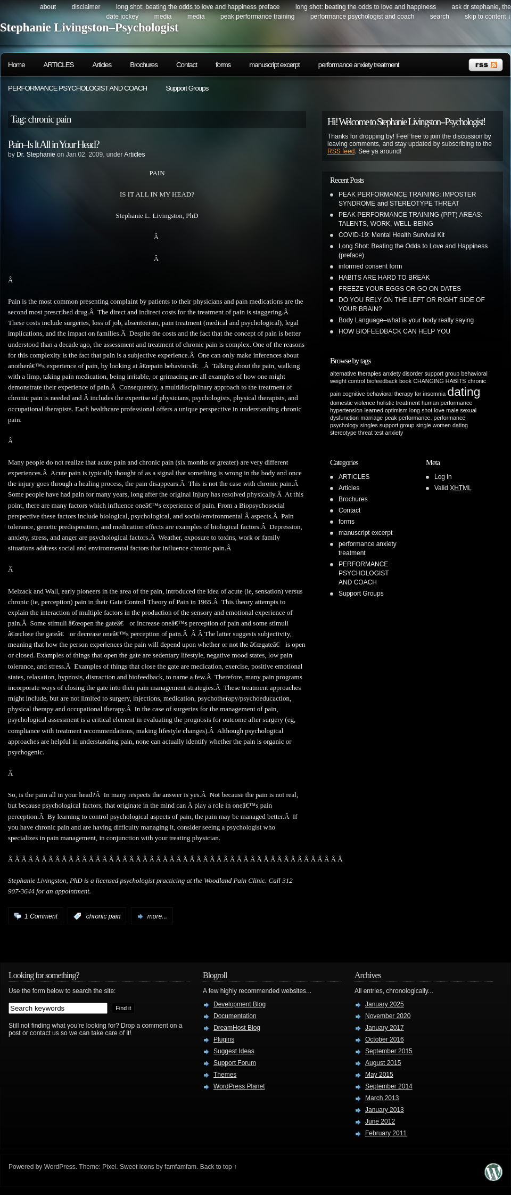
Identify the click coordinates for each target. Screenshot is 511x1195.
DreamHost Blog (236, 1027)
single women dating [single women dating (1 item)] (442, 425)
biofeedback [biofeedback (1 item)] (382, 381)
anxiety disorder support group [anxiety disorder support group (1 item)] (421, 373)
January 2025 (384, 1004)
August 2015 (383, 1063)
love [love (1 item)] (439, 410)
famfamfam (180, 1166)
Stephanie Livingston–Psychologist (89, 27)
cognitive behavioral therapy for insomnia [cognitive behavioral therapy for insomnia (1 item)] (394, 394)
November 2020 (387, 1016)
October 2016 (384, 1039)
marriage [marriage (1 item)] (371, 417)
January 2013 (384, 1109)
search (439, 16)
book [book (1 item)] (405, 381)
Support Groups (187, 88)
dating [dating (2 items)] (464, 392)
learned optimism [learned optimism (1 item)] (385, 410)
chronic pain (103, 916)
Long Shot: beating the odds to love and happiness (365, 7)
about (48, 7)
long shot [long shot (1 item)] (420, 410)
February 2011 (386, 1133)
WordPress (60, 1166)
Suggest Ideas (233, 1051)
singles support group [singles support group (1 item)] (387, 425)
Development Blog (239, 1004)
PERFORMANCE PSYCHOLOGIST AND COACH (362, 16)
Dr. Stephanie (36, 154)
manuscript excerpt (274, 65)
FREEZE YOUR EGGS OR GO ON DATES (400, 288)
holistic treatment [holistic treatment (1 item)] (398, 403)
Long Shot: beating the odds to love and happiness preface (198, 7)
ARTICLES (59, 65)
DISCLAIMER (85, 7)
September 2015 (389, 1051)
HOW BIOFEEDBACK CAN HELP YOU (394, 331)
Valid (453, 488)
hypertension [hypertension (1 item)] (346, 410)
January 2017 (384, 1027)
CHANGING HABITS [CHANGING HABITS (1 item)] (439, 381)
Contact (186, 65)
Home (16, 65)
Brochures (144, 65)
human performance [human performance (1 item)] (447, 403)
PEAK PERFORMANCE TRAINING (257, 16)
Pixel (109, 1166)
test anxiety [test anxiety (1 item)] (388, 432)
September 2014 (389, 1086)
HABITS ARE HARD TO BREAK (384, 277)
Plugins (223, 1039)
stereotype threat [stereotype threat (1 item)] (351, 432)
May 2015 (379, 1074)
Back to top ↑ (218, 1166)
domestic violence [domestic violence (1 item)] (352, 403)
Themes (224, 1074)
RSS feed (341, 151)
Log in (443, 477)
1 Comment (40, 916)
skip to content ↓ (488, 16)
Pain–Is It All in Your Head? (53, 144)
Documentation (235, 1016)
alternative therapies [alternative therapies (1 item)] (355, 373)
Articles (102, 65)
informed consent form (370, 266)
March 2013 (382, 1098)
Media (163, 16)
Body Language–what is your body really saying (406, 320)
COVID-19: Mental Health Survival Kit (391, 235)
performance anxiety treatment (358, 65)
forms (223, 65)
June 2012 (380, 1121)
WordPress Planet (239, 1086)
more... (157, 916)
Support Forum (234, 1063)
